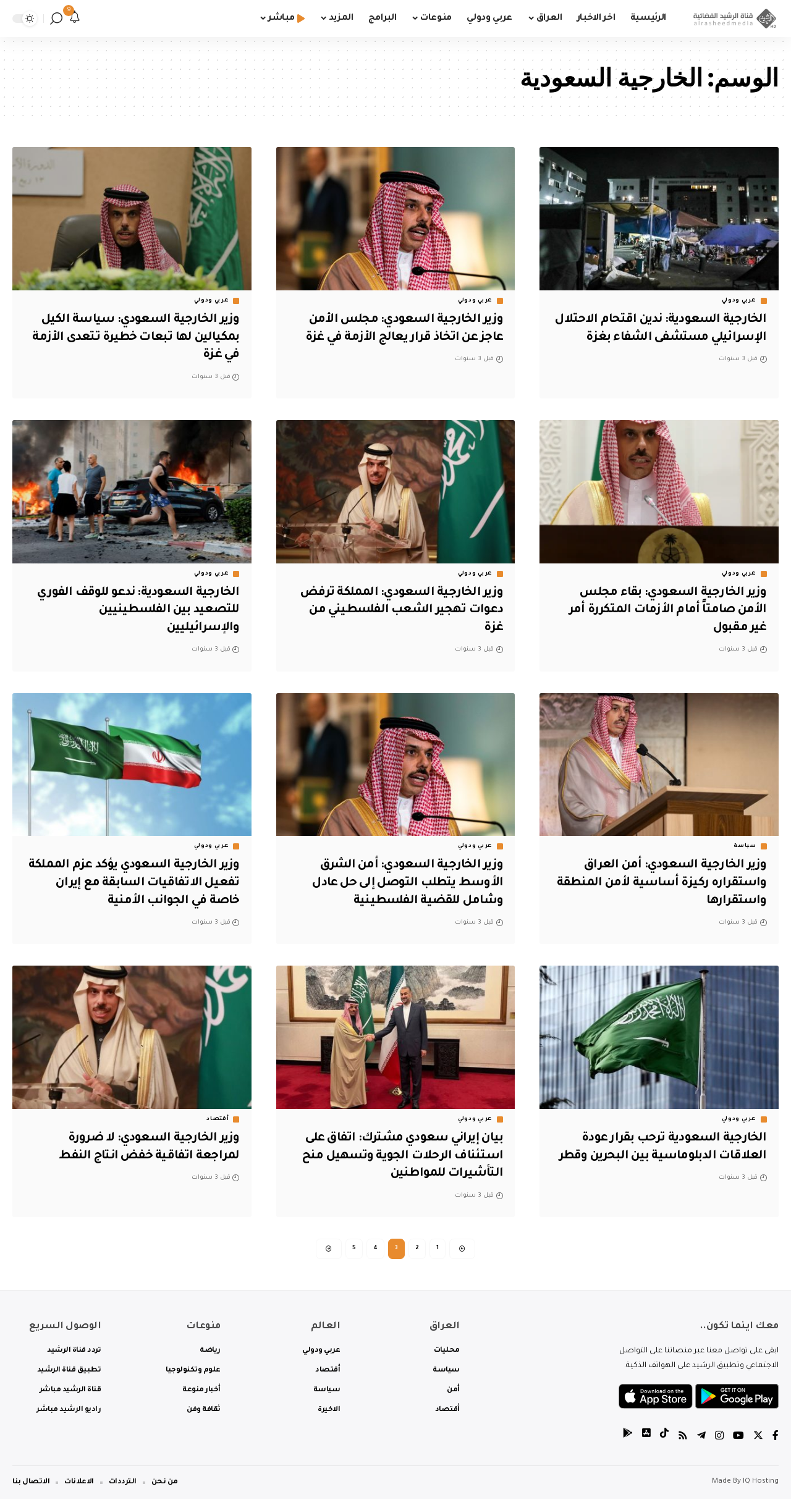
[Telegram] (701, 1438)
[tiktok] (664, 1438)
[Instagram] (719, 1438)
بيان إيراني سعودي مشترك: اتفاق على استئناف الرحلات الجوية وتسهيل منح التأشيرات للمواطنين (399, 1156)
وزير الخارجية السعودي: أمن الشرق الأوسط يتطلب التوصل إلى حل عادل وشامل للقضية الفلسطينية (404, 883)
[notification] (75, 19)
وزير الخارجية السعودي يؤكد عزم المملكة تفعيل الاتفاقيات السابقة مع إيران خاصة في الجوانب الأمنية (137, 883)
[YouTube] (738, 1438)
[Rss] (683, 1438)
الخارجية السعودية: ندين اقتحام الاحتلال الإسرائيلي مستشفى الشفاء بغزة (663, 337)
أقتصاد (217, 1119)
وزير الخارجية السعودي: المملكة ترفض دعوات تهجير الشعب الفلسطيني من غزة (397, 610)
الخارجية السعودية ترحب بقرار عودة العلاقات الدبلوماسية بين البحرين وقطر (671, 1156)
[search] (56, 18)
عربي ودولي (739, 301)
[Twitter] (758, 1438)
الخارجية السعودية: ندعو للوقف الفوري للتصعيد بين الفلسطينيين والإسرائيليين (135, 610)
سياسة (745, 846)
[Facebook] (775, 1438)
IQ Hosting (761, 1483)
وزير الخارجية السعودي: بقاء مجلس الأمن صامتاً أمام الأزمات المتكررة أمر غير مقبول (664, 610)
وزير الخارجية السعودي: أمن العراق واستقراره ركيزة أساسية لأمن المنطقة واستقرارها (659, 883)
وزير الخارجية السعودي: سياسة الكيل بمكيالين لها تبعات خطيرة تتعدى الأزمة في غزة (133, 337)
